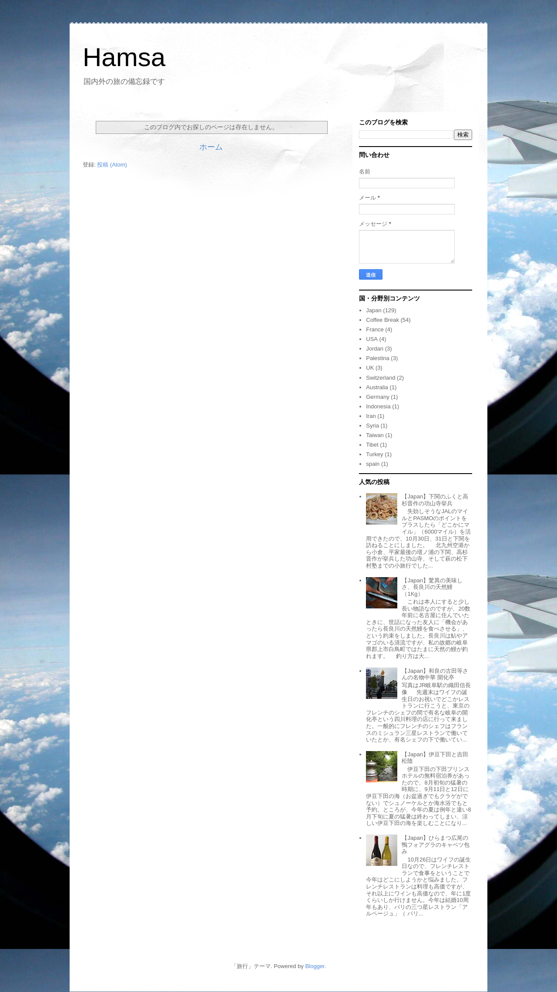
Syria (372, 425)
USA (372, 339)
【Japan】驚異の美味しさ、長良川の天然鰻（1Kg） (432, 587)
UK (370, 367)
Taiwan (374, 435)
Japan (373, 310)
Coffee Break (382, 320)
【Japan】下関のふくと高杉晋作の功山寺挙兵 (435, 500)
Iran (371, 416)
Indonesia (378, 406)
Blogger (314, 966)
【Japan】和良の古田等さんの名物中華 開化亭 (435, 674)
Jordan (374, 348)
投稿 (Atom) (112, 164)
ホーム (211, 147)
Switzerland (380, 377)
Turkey (374, 454)
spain (372, 464)
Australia (377, 387)
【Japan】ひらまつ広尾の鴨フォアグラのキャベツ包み (436, 845)
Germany (377, 397)
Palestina (377, 358)
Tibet (372, 444)
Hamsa (124, 57)
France (374, 329)
